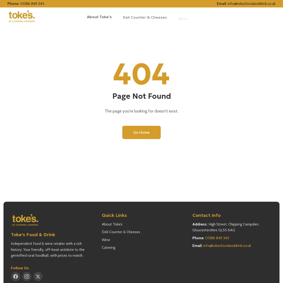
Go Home (141, 132)
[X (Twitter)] (38, 276)
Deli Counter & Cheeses (145, 18)
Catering (108, 247)
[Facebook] (15, 276)
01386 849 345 (32, 3)
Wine (106, 240)
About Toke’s (99, 16)
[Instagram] (26, 276)
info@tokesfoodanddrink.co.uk (252, 3)
